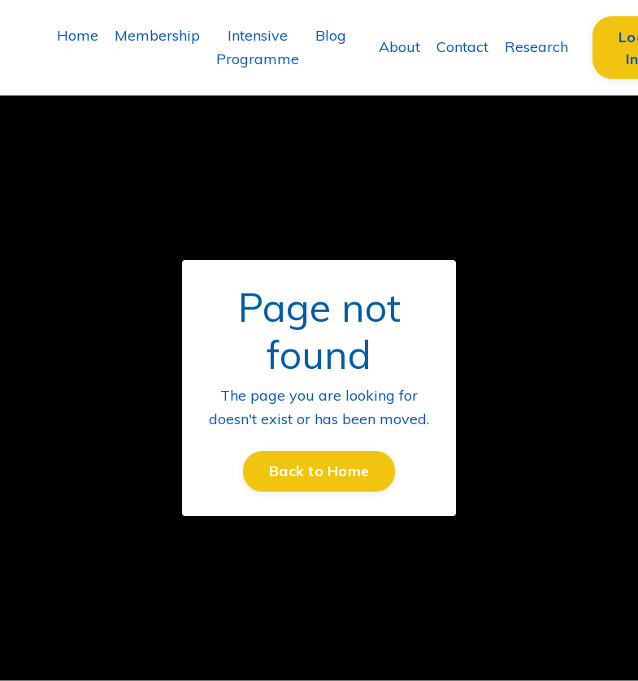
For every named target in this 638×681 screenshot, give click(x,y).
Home (77, 35)
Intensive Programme (257, 47)
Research (536, 46)
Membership (157, 35)
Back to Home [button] (319, 471)
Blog (330, 35)
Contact (462, 46)
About (399, 46)
